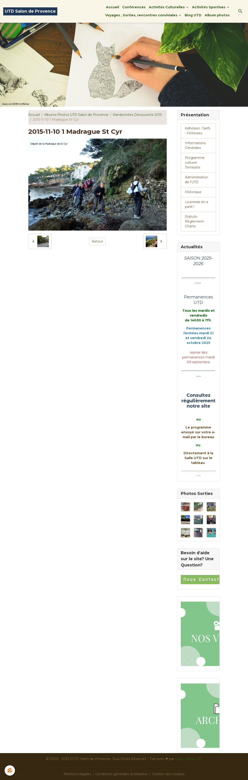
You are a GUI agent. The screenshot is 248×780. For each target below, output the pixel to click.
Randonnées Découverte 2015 (137, 115)
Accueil (112, 7)
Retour (97, 241)
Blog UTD (193, 15)
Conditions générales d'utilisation (121, 774)
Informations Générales (195, 145)
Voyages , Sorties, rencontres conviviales (141, 15)
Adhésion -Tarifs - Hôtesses (197, 130)
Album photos (217, 15)
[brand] (30, 11)
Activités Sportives (209, 7)
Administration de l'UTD (196, 179)
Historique (193, 192)
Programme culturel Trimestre (195, 162)
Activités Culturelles (167, 7)
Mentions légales (77, 774)
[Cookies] (10, 770)
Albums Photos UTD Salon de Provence (76, 115)
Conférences (134, 7)
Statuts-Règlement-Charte (195, 221)
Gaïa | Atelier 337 (188, 759)
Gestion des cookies (168, 774)
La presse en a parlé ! (196, 204)
